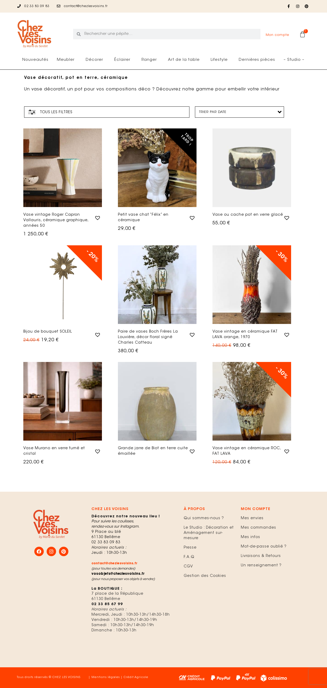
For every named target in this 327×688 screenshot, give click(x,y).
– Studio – (294, 60)
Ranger (150, 60)
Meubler (67, 60)
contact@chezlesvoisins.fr (114, 563)
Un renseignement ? (261, 565)
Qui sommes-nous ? (204, 518)
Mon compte (277, 35)
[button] (97, 217)
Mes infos (250, 537)
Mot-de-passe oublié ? (264, 547)
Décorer (96, 60)
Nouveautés (35, 60)
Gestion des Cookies (205, 576)
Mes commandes (258, 528)
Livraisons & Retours (261, 556)
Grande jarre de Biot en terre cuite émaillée (153, 451)
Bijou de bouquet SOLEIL (47, 332)
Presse (190, 548)
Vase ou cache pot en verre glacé (247, 215)
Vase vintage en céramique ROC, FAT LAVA (246, 451)
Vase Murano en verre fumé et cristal (54, 451)
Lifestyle (220, 60)
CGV (188, 566)
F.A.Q (189, 557)
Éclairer (123, 60)
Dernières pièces (257, 60)
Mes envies (252, 518)
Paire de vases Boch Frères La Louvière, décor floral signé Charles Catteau (148, 337)
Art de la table (185, 60)
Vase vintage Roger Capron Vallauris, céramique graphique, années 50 (55, 220)
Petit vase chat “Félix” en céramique (143, 217)
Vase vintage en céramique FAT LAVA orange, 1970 (245, 334)
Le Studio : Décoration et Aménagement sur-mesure (209, 533)
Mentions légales (105, 677)
